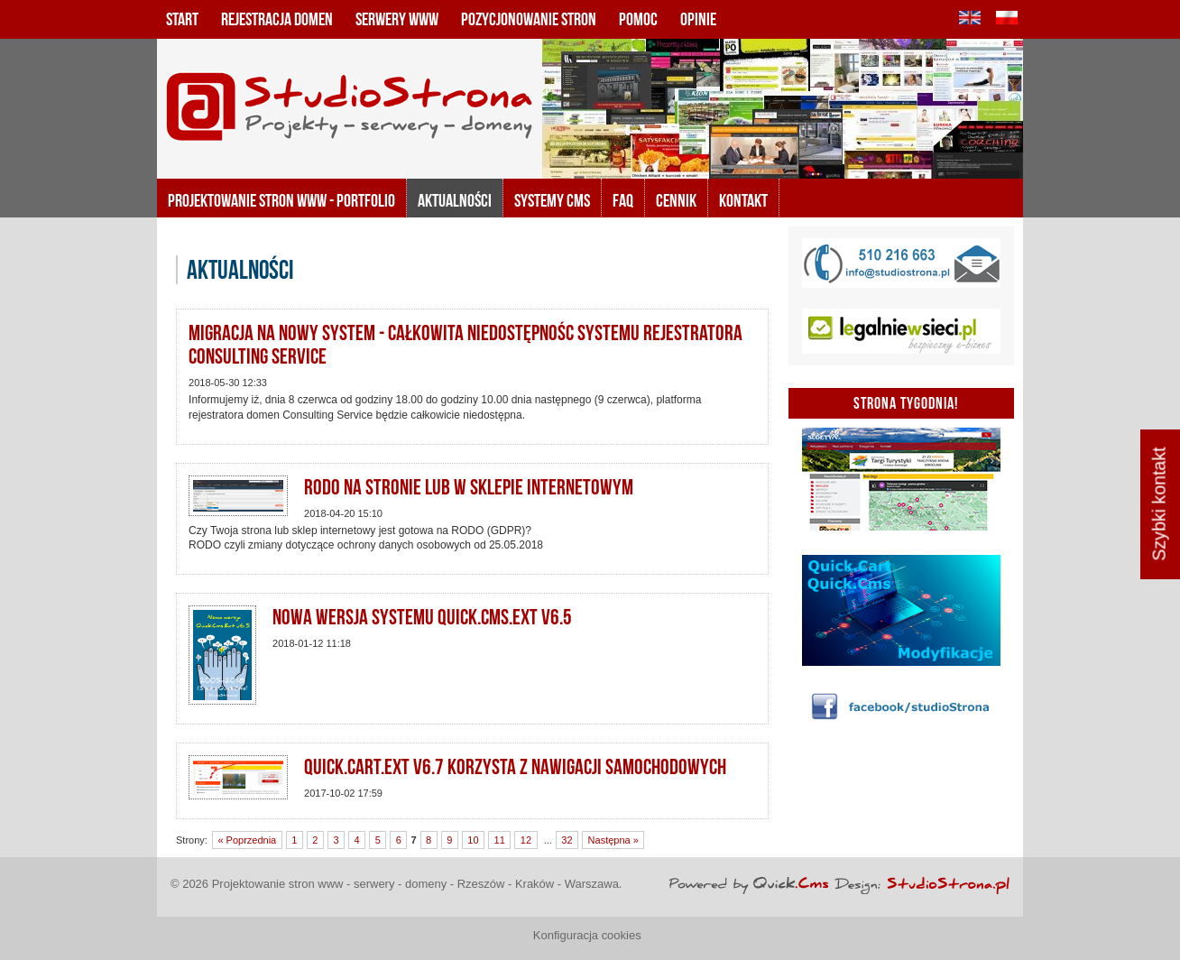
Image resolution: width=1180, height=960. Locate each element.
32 (566, 840)
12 (526, 840)
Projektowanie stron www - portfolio (281, 200)
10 (472, 840)
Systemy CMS (552, 200)
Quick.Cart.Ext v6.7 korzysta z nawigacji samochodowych (515, 767)
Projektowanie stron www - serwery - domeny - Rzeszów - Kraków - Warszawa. (417, 884)
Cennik (676, 200)
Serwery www (396, 19)
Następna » (613, 840)
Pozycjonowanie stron (528, 19)
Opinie (698, 19)
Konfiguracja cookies (587, 935)
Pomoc (638, 19)
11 (499, 840)
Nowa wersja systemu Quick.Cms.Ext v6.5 (422, 617)
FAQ (623, 200)
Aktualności (455, 200)
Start (182, 19)
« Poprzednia (246, 840)
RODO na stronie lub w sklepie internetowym (468, 487)
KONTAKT (743, 200)
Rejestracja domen (277, 19)
